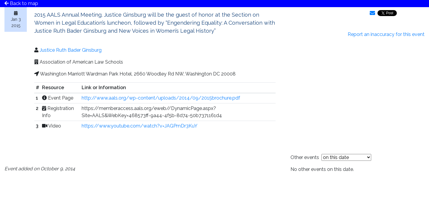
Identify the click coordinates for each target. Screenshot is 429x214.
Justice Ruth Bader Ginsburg (71, 50)
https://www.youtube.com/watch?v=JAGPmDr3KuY (140, 126)
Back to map (21, 3)
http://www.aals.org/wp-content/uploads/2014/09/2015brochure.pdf (161, 98)
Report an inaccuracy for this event (386, 34)
